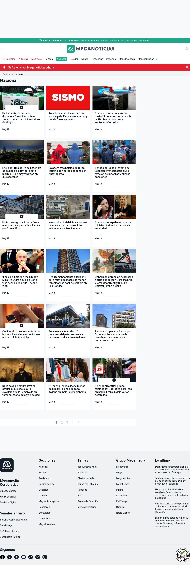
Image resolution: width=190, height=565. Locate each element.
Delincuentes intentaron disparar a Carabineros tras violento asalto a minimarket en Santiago (172, 469)
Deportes (111, 59)
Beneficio (144, 40)
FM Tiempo (122, 501)
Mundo (84, 59)
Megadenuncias (146, 59)
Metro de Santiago (86, 507)
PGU (79, 495)
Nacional (61, 59)
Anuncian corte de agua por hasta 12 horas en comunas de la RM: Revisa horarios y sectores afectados (172, 507)
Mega (119, 472)
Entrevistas (44, 512)
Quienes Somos (8, 491)
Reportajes (44, 507)
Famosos (82, 489)
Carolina (120, 507)
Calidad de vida (46, 484)
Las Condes (131, 40)
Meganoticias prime (49, 501)
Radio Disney (123, 512)
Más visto (36, 59)
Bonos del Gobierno (87, 484)
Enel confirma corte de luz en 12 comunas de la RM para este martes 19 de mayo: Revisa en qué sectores (171, 522)
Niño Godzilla (116, 40)
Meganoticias (123, 478)
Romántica (121, 495)
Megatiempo (122, 484)
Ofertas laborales (86, 478)
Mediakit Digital (8, 502)
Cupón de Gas (72, 40)
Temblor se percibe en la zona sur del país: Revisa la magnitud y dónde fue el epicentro (172, 481)
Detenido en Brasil (90, 40)
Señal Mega (6, 525)
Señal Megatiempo (9, 531)
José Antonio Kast (86, 466)
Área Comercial (8, 496)
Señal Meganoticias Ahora (13, 519)
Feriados (82, 472)
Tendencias (97, 59)
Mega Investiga (127, 59)
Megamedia (122, 466)
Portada (49, 59)
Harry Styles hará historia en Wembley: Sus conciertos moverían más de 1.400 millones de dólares (172, 493)
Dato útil (74, 59)
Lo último (10, 59)
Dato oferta (44, 518)
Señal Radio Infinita (10, 537)
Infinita (119, 489)
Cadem (104, 40)
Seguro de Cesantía (87, 501)
